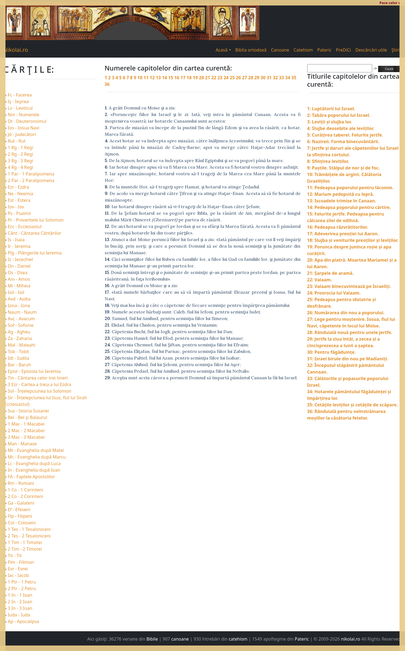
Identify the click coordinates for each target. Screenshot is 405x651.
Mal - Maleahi (21, 345)
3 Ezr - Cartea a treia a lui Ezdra (39, 384)
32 (276, 78)
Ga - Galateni (21, 503)
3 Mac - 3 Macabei (26, 437)
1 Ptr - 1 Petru (22, 582)
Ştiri (396, 50)
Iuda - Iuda (19, 615)
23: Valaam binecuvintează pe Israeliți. (349, 286)
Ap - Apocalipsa (23, 621)
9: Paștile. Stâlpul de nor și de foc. (343, 168)
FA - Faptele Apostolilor (31, 477)
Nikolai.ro (15, 49)
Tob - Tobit (18, 352)
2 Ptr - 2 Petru (22, 588)
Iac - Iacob (18, 575)
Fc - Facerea (20, 95)
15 (171, 78)
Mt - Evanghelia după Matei (36, 450)
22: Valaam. (319, 280)
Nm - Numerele (23, 115)
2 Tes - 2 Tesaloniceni (29, 536)
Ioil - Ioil (16, 292)
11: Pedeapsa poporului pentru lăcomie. (350, 188)
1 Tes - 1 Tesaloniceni (29, 529)
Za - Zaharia (20, 338)
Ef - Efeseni (19, 509)
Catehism (303, 50)
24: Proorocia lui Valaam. (334, 293)
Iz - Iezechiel (20, 259)
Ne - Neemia (20, 194)
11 (147, 78)
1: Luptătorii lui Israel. (331, 109)
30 (264, 78)
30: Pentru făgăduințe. (331, 352)
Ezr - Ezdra (18, 187)
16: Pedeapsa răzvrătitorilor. (337, 227)
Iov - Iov (16, 207)
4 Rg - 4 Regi (20, 167)
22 (214, 78)
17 (184, 78)
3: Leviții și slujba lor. (329, 122)
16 (177, 78)
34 (288, 78)
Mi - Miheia (19, 286)
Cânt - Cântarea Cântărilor (34, 233)
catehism (238, 639)
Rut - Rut (16, 141)
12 (153, 78)
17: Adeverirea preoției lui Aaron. (343, 234)
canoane (180, 639)
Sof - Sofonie (20, 325)
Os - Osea (17, 273)
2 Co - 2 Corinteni (25, 496)
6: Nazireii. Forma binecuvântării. (343, 141)
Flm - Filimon (21, 562)
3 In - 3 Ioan (20, 608)
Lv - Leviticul (20, 108)
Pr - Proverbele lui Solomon (36, 220)
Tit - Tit (15, 556)
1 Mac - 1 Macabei (26, 424)
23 (220, 78)
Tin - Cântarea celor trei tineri (38, 378)
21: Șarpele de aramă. (330, 273)
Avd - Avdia (19, 299)
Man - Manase (22, 444)
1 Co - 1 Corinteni (25, 490)
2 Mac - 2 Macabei (26, 431)
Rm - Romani (21, 483)
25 (233, 78)
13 (159, 78)
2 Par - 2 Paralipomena (31, 180)
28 (251, 78)
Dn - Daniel (19, 266)
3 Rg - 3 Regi (20, 161)
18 (190, 78)
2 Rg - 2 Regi (20, 154)
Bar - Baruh (19, 365)
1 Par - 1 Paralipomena (31, 174)
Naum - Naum (22, 312)
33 (282, 78)
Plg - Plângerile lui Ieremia (35, 253)
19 (196, 78)
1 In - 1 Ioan (20, 595)
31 (270, 78)
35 (293, 78)
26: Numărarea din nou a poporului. (345, 313)
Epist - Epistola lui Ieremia (34, 371)
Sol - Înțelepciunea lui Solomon (39, 391)
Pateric (324, 50)
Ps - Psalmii (19, 213)
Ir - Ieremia (19, 246)
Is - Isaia (16, 240)
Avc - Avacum (21, 319)
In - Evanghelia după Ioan (34, 470)
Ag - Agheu (19, 332)
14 (165, 78)
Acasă (222, 50)
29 (257, 78)
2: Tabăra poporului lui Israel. (338, 115)
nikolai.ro (350, 639)
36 (107, 84)
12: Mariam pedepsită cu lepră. (340, 194)
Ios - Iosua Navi (23, 128)
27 (245, 78)
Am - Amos (19, 279)
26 (239, 78)
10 (140, 78)
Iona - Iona (19, 305)
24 (227, 78)
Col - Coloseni (22, 523)
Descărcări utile (371, 50)
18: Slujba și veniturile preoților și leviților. (352, 240)
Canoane (280, 50)
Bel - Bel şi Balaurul (27, 417)
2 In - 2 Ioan (20, 602)
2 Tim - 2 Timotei (25, 549)
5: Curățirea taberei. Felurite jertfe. (345, 135)
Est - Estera (19, 200)
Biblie (152, 639)
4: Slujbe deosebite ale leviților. (340, 128)
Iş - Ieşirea (18, 101)
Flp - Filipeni (20, 516)
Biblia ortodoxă (251, 50)
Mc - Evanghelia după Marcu (37, 457)
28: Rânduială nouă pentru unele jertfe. (350, 332)
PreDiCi (343, 50)
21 (208, 78)
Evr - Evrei (18, 569)
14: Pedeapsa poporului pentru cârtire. (349, 207)
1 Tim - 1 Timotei (25, 542)
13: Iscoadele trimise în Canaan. (341, 201)
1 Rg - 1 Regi (20, 148)
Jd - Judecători (22, 134)
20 (202, 78)
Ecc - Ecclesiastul (24, 226)
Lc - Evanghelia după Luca (34, 463)
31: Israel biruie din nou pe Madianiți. (347, 359)
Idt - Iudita (18, 358)
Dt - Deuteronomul (27, 121)
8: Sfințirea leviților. (328, 161)
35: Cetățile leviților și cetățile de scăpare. (352, 405)
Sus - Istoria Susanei (28, 411)
